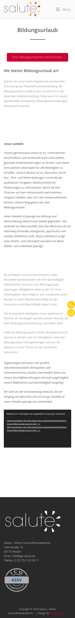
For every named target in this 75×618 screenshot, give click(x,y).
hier (40, 323)
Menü (63, 9)
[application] (37, 429)
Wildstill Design (58, 613)
